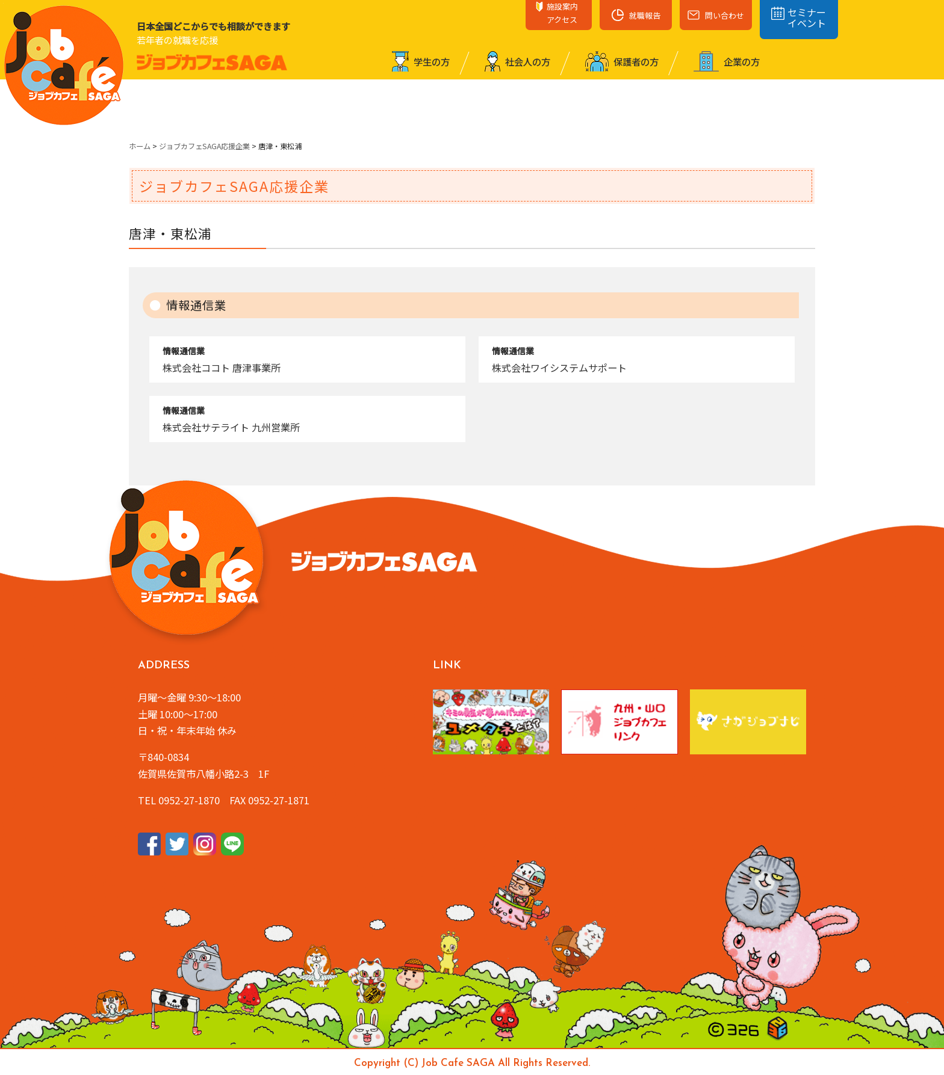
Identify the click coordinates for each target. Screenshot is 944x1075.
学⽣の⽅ (421, 61)
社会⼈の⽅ (517, 61)
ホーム (140, 146)
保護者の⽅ (622, 61)
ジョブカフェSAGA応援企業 (204, 146)
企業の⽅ (727, 61)
